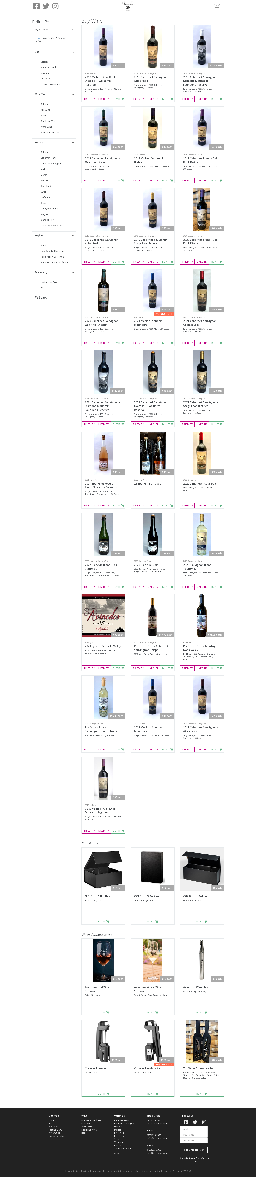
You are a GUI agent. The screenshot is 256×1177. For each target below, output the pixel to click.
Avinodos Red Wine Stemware (97, 989)
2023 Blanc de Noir (146, 565)
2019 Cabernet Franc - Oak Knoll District (200, 160)
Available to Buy (49, 282)
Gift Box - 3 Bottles (146, 896)
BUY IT (118, 99)
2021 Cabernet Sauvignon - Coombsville (200, 323)
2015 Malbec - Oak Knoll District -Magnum (100, 810)
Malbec (44, 168)
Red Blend (46, 185)
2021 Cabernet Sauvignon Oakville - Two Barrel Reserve (151, 406)
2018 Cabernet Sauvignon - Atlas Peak (151, 79)
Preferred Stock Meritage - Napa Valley (201, 648)
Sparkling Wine (48, 121)
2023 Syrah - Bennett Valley (103, 646)
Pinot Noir (45, 180)
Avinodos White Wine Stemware (148, 989)
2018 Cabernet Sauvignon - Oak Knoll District (102, 160)
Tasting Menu (55, 1129)
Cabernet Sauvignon (51, 163)
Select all (45, 61)
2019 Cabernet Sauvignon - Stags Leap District (151, 241)
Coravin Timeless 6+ (147, 1068)
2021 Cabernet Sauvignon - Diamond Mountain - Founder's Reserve (102, 406)
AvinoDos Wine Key (195, 987)
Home (52, 1120)
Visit (51, 1123)
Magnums (46, 73)
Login (38, 37)
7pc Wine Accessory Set (198, 1068)
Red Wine (45, 109)
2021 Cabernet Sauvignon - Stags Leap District (200, 404)
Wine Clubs (54, 1132)
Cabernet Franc (48, 157)
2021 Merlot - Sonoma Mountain (148, 323)
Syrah (44, 191)
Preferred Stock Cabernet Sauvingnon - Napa (151, 648)
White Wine (46, 126)
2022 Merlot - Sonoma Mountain (148, 729)
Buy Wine (53, 1126)
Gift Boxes (46, 78)
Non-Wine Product (50, 132)
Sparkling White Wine (51, 225)
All (42, 287)
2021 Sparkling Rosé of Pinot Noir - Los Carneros (101, 485)
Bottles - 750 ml (48, 67)
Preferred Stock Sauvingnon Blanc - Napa (101, 729)
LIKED (103, 99)
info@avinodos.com (157, 1123)
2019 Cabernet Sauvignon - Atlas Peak (102, 241)
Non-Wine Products (91, 1120)
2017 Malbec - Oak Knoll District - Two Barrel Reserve (100, 81)
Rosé (43, 115)
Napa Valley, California (52, 256)
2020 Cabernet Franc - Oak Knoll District (200, 241)
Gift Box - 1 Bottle (195, 896)
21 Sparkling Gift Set (147, 483)
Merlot (44, 174)
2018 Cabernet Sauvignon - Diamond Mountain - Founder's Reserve (200, 81)
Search (42, 297)
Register (60, 1135)
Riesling (44, 202)
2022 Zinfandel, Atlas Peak (200, 483)
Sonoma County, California (54, 262)
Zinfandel (45, 197)
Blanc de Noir (47, 219)
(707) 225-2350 (154, 1120)
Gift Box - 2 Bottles (97, 896)
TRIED (89, 99)
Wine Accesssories (50, 84)
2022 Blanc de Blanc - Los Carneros (101, 567)
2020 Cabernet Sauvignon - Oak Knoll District (102, 323)
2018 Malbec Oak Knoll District (148, 160)
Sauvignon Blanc (49, 208)
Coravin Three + (95, 1068)
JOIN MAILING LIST (194, 1150)
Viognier (45, 214)
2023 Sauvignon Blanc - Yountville (198, 567)
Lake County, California (52, 250)
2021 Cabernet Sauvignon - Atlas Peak (200, 729)
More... (117, 1153)
